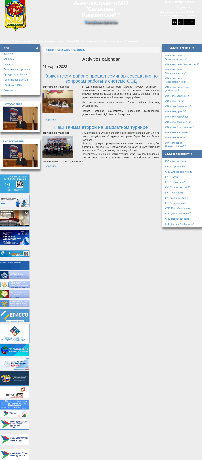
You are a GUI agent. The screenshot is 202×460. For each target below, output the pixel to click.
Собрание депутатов (109, 41)
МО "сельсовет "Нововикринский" (175, 71)
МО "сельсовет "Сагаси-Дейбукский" (178, 88)
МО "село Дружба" (175, 111)
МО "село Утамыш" (175, 137)
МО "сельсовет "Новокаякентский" (175, 79)
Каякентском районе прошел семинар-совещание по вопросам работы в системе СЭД (101, 78)
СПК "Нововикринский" (178, 218)
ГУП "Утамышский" (175, 203)
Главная (5, 41)
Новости (8, 64)
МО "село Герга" (174, 101)
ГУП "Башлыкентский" (177, 187)
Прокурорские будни (15, 74)
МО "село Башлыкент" (177, 95)
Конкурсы (8, 59)
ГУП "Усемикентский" (177, 198)
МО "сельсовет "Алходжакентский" (176, 57)
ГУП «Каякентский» (176, 161)
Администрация (54, 41)
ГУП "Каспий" (172, 177)
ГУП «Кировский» (175, 166)
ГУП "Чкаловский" (175, 182)
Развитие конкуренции (16, 79)
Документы (89, 41)
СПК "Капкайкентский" (177, 208)
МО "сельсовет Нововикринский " (175, 144)
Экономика (9, 90)
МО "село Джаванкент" (178, 106)
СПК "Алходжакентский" (178, 171)
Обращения (131, 41)
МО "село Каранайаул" (178, 122)
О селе (39, 41)
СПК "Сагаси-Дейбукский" (179, 224)
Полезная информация (16, 69)
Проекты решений (23, 41)
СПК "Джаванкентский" (178, 213)
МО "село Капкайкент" (177, 116)
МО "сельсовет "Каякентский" (182, 64)
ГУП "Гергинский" (175, 192)
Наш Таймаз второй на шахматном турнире (101, 127)
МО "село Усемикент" (177, 132)
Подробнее (50, 119)
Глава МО (73, 41)
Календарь (63, 50)
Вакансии (8, 53)
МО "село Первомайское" (179, 127)
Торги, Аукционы (12, 85)
